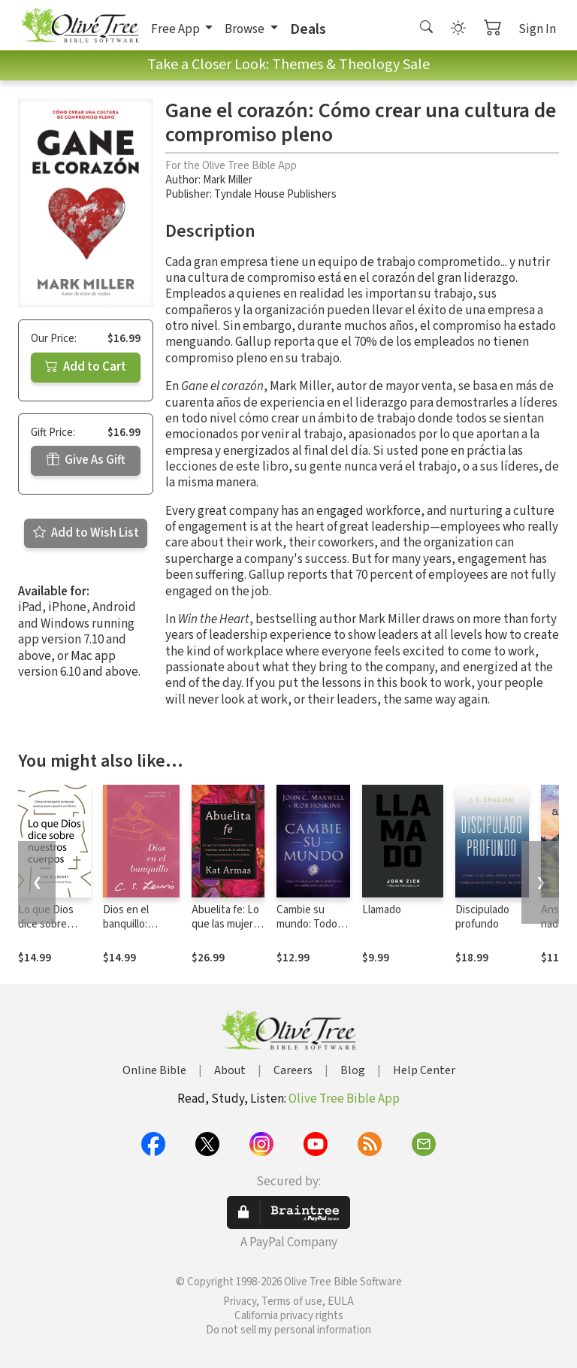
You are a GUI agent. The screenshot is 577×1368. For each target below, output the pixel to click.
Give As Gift (86, 460)
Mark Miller (227, 180)
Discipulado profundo (482, 917)
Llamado (381, 910)
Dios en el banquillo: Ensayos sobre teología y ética (138, 931)
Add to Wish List (86, 533)
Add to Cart (85, 367)
